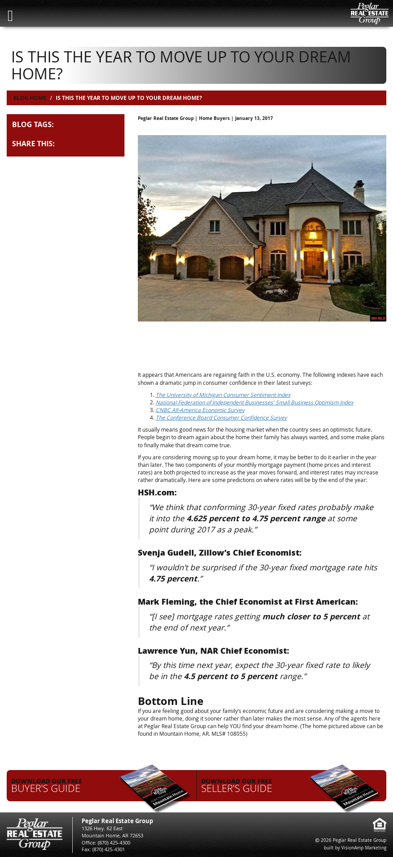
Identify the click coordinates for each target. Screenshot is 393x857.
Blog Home (29, 98)
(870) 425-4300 (114, 842)
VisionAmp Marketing (363, 848)
